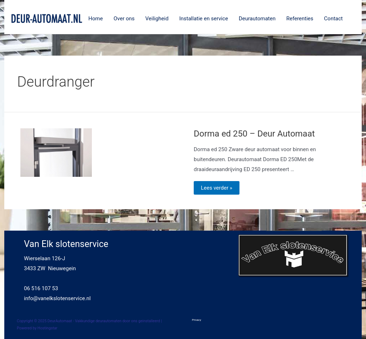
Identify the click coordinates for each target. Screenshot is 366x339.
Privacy (196, 320)
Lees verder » (216, 188)
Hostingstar (48, 328)
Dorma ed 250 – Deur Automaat (254, 134)
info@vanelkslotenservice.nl (57, 298)
